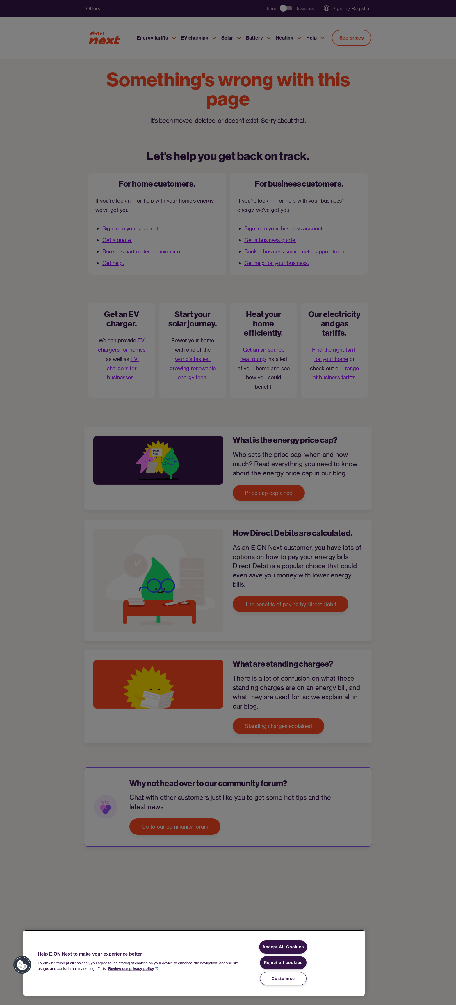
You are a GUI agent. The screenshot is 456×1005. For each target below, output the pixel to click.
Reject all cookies (283, 962)
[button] (22, 965)
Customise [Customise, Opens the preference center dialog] (283, 978)
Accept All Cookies (283, 947)
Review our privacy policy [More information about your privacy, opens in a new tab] (131, 968)
